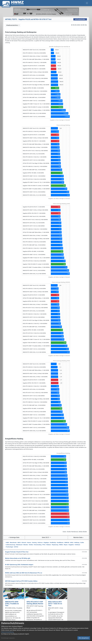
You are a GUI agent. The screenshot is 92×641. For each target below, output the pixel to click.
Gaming (34, 542)
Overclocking (37, 544)
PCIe (43, 544)
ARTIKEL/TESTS (11, 19)
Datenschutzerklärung (7, 632)
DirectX (23, 542)
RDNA (61, 544)
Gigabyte (46, 542)
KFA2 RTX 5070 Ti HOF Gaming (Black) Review (35, 603)
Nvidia (31, 544)
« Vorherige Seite (14, 537)
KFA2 (71, 542)
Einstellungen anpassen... (8, 638)
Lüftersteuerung (10, 544)
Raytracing (55, 544)
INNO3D (66, 542)
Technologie (9, 547)
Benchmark (13, 542)
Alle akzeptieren (84, 638)
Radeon (48, 544)
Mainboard (19, 544)
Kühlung (76, 542)
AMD (7, 542)
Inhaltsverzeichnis (12, 25)
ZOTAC (16, 547)
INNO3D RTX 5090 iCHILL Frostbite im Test (12, 603)
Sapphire (71, 544)
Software (77, 544)
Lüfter (82, 542)
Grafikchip (52, 542)
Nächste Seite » (78, 537)
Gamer (29, 542)
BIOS (19, 542)
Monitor (25, 544)
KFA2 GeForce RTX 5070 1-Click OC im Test (55, 603)
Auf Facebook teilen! (80, 19)
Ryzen (65, 544)
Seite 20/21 (46, 537)
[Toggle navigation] (86, 3)
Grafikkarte (59, 542)
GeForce (40, 542)
